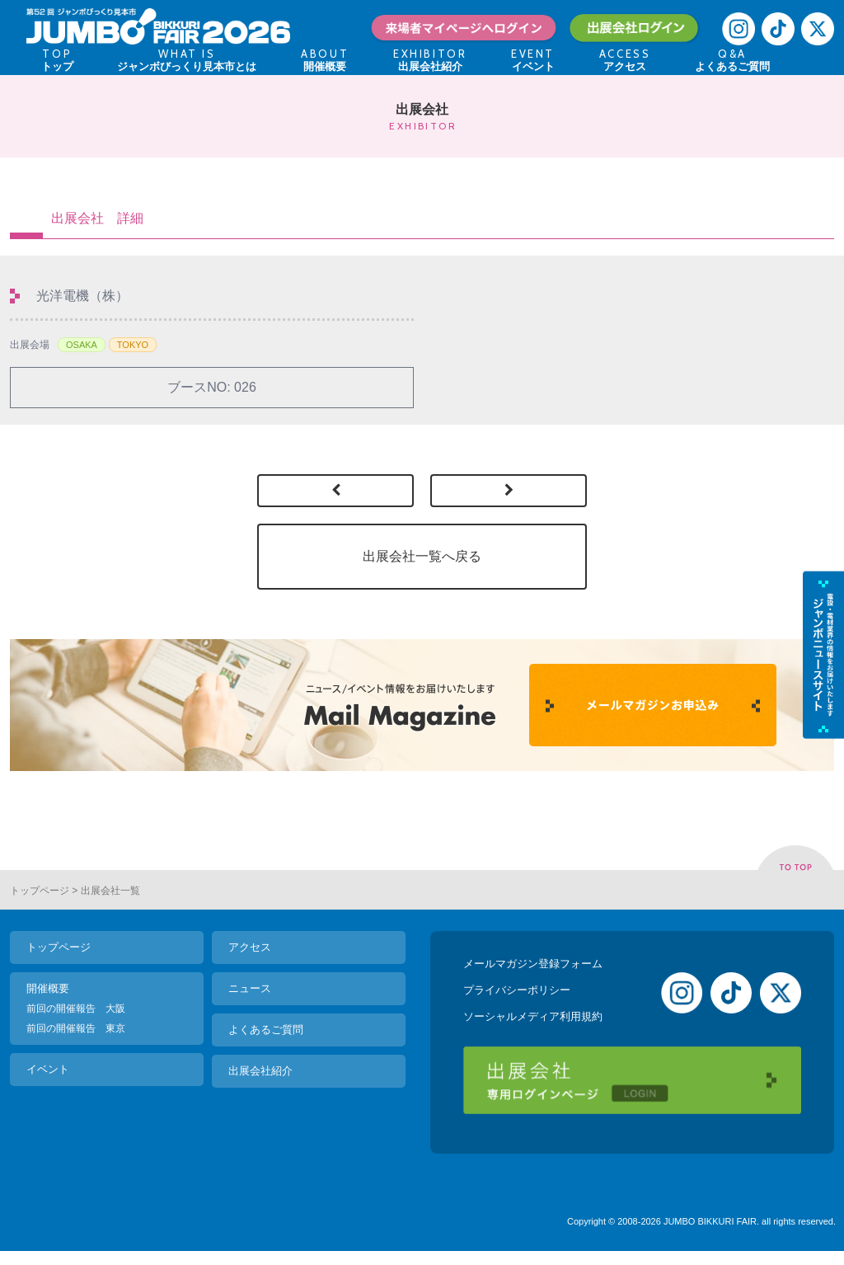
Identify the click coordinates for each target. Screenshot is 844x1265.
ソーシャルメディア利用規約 (533, 1016)
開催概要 (47, 988)
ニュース (249, 988)
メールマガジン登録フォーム (533, 963)
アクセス (249, 947)
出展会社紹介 (260, 1071)
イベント (47, 1069)
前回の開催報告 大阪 (75, 1008)
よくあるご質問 (265, 1029)
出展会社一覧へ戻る (422, 556)
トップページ (39, 890)
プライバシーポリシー (516, 990)
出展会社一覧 (110, 890)
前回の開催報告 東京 (75, 1028)
